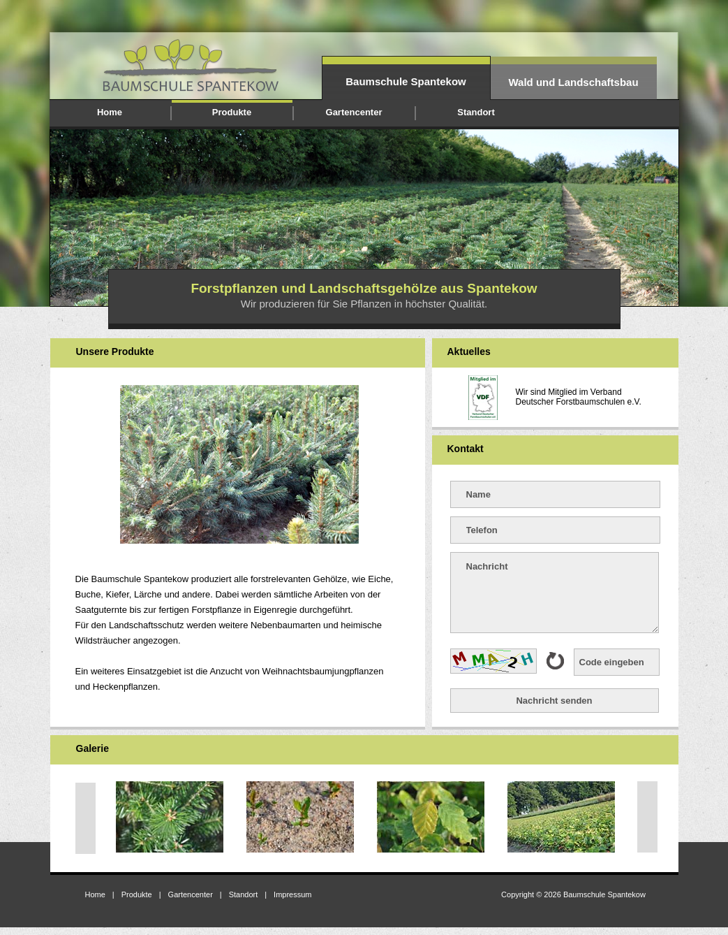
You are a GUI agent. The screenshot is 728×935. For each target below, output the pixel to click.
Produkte (231, 112)
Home (109, 112)
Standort (475, 112)
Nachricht (554, 592)
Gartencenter (354, 112)
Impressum (292, 894)
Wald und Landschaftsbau (573, 82)
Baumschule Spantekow (406, 81)
